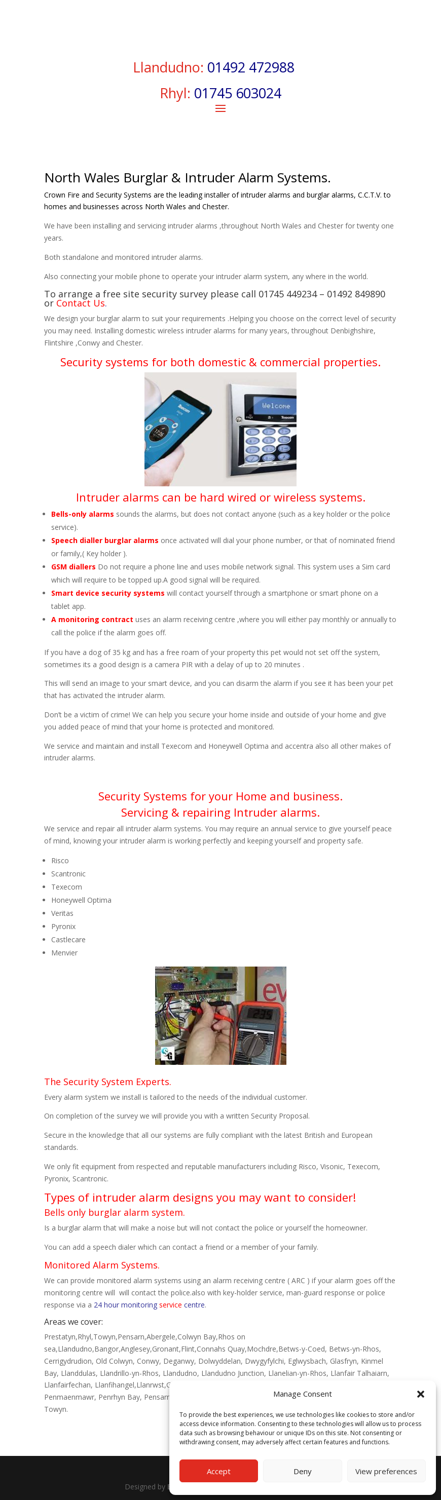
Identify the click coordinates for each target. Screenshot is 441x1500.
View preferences (386, 1471)
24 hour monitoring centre (149, 1305)
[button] (421, 1394)
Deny (302, 1471)
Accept (219, 1471)
